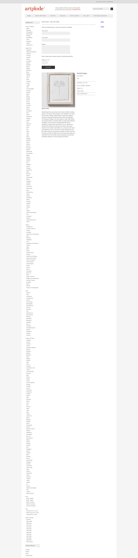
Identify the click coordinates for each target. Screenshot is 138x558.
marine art (28, 273)
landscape (29, 271)
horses (28, 265)
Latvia (27, 133)
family (27, 250)
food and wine (30, 261)
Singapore (28, 181)
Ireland (28, 125)
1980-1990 (28, 538)
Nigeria (28, 155)
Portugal (28, 168)
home (29, 15)
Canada (28, 75)
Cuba (27, 87)
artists (52, 15)
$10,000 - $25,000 (30, 504)
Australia (28, 57)
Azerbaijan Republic (31, 347)
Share (102, 22)
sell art (98, 1)
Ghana (27, 107)
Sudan (27, 194)
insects (28, 269)
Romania (28, 173)
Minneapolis (29, 425)
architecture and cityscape (32, 234)
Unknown (28, 519)
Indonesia (28, 124)
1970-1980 (28, 536)
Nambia (28, 149)
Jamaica (28, 406)
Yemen (28, 221)
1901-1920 (28, 525)
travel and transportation (32, 287)
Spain (27, 190)
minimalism (29, 318)
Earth (27, 375)
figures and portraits (31, 258)
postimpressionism (30, 327)
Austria (28, 59)
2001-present (29, 541)
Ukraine (28, 210)
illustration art (29, 313)
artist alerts (74, 15)
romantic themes (30, 280)
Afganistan (28, 50)
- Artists (27, 553)
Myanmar (28, 148)
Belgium (28, 68)
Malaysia (28, 138)
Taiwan (28, 199)
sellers (62, 15)
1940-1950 (28, 530)
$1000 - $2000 (29, 498)
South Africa (29, 186)
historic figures (30, 263)
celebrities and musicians (32, 243)
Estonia (28, 96)
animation (28, 232)
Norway (28, 157)
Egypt (27, 94)
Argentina (28, 53)
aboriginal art (29, 226)
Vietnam (28, 218)
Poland (28, 166)
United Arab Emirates (31, 488)
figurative (28, 309)
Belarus (28, 66)
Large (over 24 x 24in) (31, 514)
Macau (27, 136)
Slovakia (28, 183)
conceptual (29, 296)
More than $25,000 (31, 505)
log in (104, 1)
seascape (28, 282)
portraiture (28, 326)
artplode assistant (100, 15)
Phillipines (28, 164)
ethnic (27, 249)
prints (27, 39)
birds (27, 236)
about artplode (40, 15)
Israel (27, 127)
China (27, 79)
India (27, 122)
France (28, 101)
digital (27, 28)
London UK (29, 416)
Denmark (28, 90)
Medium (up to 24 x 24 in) (32, 512)
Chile (27, 77)
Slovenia (28, 184)
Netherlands (29, 151)
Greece (28, 109)
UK (27, 208)
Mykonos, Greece (30, 428)
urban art (28, 335)
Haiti (27, 112)
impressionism (29, 314)
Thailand (28, 203)
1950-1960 (28, 532)
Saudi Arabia (29, 177)
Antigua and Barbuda (31, 51)
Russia (28, 175)
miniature (28, 316)
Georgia (28, 103)
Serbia (27, 179)
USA (27, 214)
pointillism (28, 322)
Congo (27, 83)
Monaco (28, 144)
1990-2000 (28, 540)
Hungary (28, 118)
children (28, 245)
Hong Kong (29, 116)
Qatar (27, 172)
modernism (29, 320)
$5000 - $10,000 (30, 502)
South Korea (29, 188)
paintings (28, 35)
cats (27, 241)
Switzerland (29, 197)
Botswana (28, 70)
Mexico (28, 142)
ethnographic (29, 32)
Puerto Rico (29, 170)
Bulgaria (28, 74)
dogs (27, 247)
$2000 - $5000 (29, 500)
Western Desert (30, 493)
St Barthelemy (29, 192)
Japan (27, 131)
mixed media (29, 34)
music (27, 274)
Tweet (102, 26)
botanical (28, 237)
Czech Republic (30, 88)
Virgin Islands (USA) (31, 220)
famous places (30, 252)
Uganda (28, 207)
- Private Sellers (28, 555)
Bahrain (28, 63)
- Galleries (27, 549)
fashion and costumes (31, 256)
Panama (28, 160)
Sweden (28, 196)
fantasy (28, 254)
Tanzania (28, 201)
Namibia (28, 430)
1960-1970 (28, 534)
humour (28, 267)
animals (28, 230)
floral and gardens (30, 260)
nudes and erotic (30, 276)
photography (29, 37)
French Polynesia (30, 382)
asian (27, 294)
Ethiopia (28, 98)
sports (27, 284)
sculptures (28, 41)
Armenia (28, 55)
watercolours (29, 45)
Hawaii (27, 114)
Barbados (28, 64)
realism (28, 329)
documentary (29, 302)
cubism (28, 300)
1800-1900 (28, 523)
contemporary (29, 298)
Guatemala (29, 111)
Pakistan (28, 159)
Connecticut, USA (30, 368)
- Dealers (27, 551)
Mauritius (28, 140)
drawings (28, 30)
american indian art (31, 228)
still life (28, 285)
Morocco (28, 146)
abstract (28, 292)
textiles (28, 43)
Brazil (27, 72)
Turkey (27, 205)
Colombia (28, 81)
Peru (27, 162)
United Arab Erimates (31, 212)
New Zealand (29, 153)
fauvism (28, 307)
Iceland (28, 120)
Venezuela (28, 216)
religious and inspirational (32, 278)
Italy (27, 129)
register (110, 1)
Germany (28, 105)
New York (28, 436)
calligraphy (29, 239)
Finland (28, 100)
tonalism (28, 333)
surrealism (28, 331)
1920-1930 (28, 527)
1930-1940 (28, 528)
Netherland (29, 432)
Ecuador (28, 92)
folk (27, 311)
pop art (28, 324)
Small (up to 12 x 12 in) (32, 510)
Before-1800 (29, 521)
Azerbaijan (28, 61)
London (28, 414)
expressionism (29, 305)
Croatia (28, 85)
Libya (27, 135)
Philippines (28, 449)
